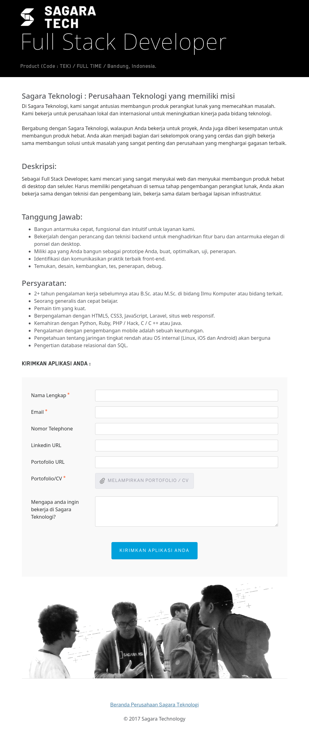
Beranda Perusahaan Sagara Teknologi (154, 705)
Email (39, 411)
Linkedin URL (46, 445)
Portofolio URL (48, 461)
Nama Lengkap (50, 395)
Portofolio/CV (48, 478)
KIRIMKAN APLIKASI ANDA (154, 551)
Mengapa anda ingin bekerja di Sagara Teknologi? (55, 509)
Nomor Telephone (52, 428)
